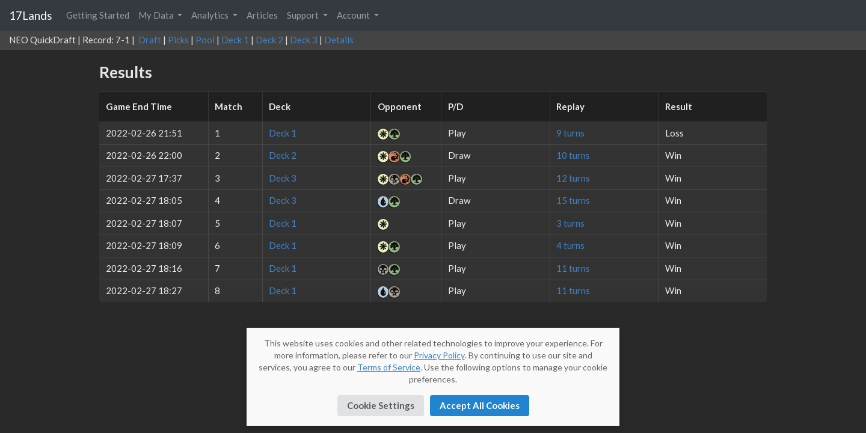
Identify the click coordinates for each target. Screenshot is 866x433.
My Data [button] (157, 15)
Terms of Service (388, 367)
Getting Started (97, 15)
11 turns (573, 268)
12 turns (573, 178)
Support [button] (304, 15)
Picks (178, 39)
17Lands (30, 15)
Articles (262, 15)
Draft (149, 39)
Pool (205, 39)
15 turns (573, 200)
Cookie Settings (380, 405)
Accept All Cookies (480, 405)
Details (339, 39)
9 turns (570, 132)
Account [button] (354, 15)
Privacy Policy (439, 355)
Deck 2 (269, 39)
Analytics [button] (210, 15)
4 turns (570, 245)
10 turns (573, 155)
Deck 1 (235, 39)
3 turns (570, 223)
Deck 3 (304, 39)
